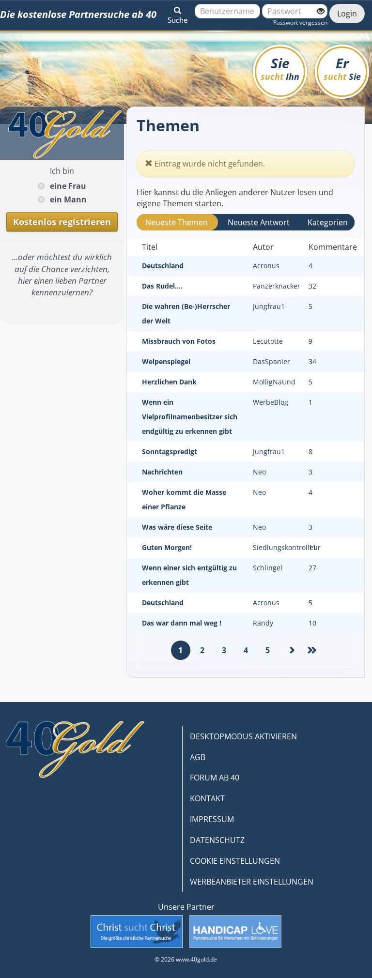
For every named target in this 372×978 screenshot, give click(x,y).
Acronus (266, 265)
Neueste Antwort (259, 222)
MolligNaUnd (274, 381)
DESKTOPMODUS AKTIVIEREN (243, 736)
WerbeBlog (270, 402)
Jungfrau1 (269, 306)
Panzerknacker (276, 285)
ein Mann (68, 199)
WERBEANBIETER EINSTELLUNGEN (251, 881)
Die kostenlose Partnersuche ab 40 (78, 14)
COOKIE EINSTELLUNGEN (235, 861)
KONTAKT (207, 798)
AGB (197, 757)
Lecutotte (268, 341)
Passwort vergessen (300, 22)
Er (342, 68)
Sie (280, 68)
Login (347, 13)
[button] (177, 13)
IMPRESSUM (212, 819)
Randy (263, 622)
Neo (259, 471)
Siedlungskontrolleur (287, 547)
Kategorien (328, 222)
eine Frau (68, 186)
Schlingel (267, 567)
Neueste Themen (176, 222)
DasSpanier (271, 361)
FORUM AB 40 (214, 777)
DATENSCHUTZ (217, 840)
